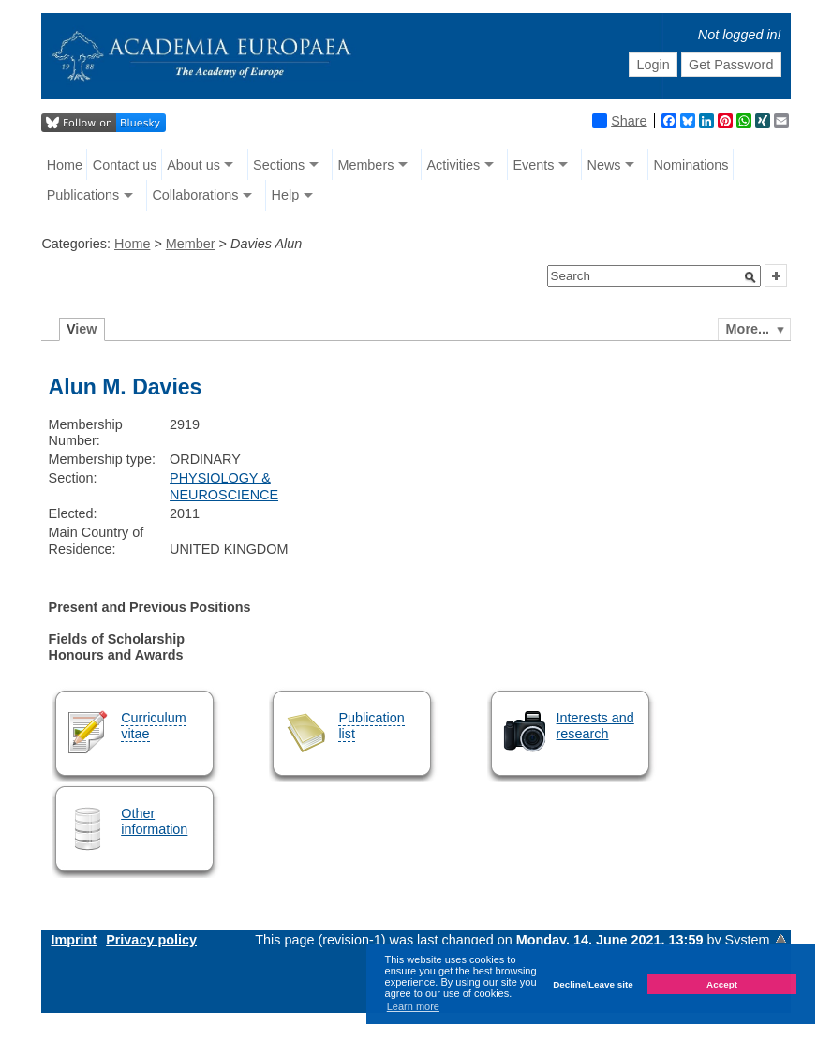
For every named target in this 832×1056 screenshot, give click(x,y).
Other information (154, 821)
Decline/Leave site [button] (593, 984)
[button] (750, 277)
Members (365, 164)
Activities (453, 164)
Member (190, 243)
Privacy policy (151, 939)
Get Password (731, 64)
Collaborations (195, 194)
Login (652, 64)
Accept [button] (721, 984)
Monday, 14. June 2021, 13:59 (611, 939)
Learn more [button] (413, 1006)
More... (747, 328)
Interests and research (595, 725)
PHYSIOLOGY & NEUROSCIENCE (224, 485)
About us (193, 164)
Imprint (74, 939)
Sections (279, 164)
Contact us (125, 164)
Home (64, 164)
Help (286, 194)
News (603, 164)
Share (619, 120)
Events (533, 164)
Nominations (691, 164)
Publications (83, 194)
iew (82, 328)
